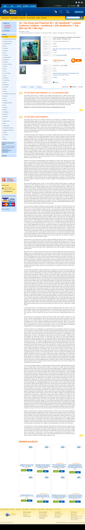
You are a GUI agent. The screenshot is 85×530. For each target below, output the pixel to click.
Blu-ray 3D (55, 46)
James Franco (55, 73)
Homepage (22, 31)
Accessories (7, 28)
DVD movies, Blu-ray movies (77, 516)
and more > (67, 74)
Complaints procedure (43, 516)
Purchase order (22, 17)
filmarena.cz (65, 522)
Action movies (57, 509)
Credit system (42, 518)
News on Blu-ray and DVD (76, 518)
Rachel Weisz (65, 73)
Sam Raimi (55, 77)
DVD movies (57, 517)
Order (81, 86)
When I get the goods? (60, 55)
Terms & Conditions (31, 17)
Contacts (38, 17)
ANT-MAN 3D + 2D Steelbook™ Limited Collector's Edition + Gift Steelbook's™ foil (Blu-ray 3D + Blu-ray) (43, 496)
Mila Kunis (60, 73)
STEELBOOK (74, 48)
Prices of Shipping (14, 17)
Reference (74, 86)
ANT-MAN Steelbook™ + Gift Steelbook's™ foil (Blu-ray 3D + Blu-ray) (27, 495)
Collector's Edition (62, 48)
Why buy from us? (5, 17)
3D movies (69, 48)
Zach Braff (63, 74)
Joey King (58, 74)
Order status (43, 17)
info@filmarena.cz (8, 191)
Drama (27, 31)
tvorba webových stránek (79, 522)
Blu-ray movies (58, 514)
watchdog (57, 82)
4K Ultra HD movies (59, 513)
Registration (73, 5)
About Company (26, 513)
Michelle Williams (72, 73)
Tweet (64, 79)
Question (66, 86)
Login (69, 5)
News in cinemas (74, 517)
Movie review (73, 514)
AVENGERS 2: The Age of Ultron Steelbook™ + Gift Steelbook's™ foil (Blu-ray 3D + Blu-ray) (27, 465)
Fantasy (57, 48)
